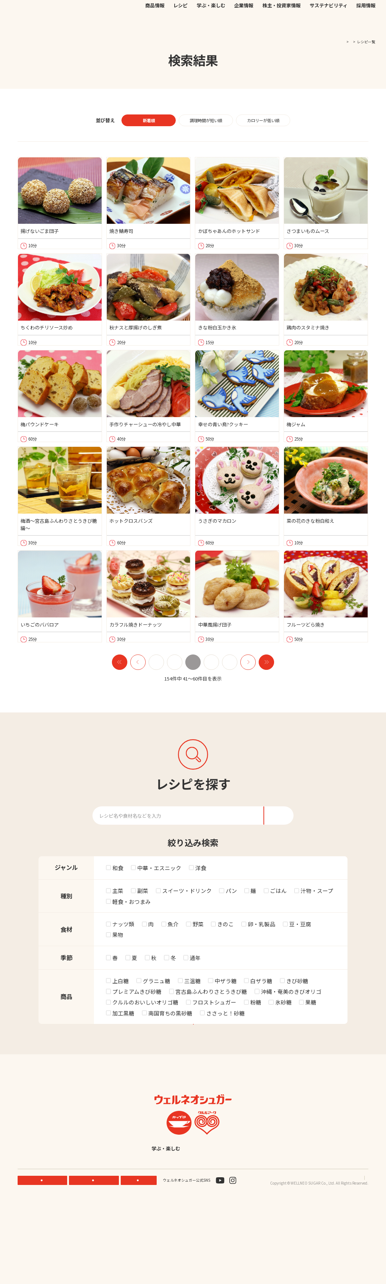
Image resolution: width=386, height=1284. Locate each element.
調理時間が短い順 (206, 120)
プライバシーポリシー (320, 1256)
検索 (346, 12)
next (248, 698)
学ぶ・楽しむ (211, 24)
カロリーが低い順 (263, 120)
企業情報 (243, 24)
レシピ (180, 24)
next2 (266, 698)
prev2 (119, 698)
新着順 (149, 120)
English (239, 1228)
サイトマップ (357, 1256)
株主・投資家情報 (281, 24)
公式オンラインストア (225, 11)
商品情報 (154, 24)
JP (286, 11)
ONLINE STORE (95, 1259)
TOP (328, 41)
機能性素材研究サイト (181, 11)
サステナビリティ (328, 24)
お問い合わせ (262, 11)
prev (138, 698)
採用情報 (365, 24)
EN (294, 11)
